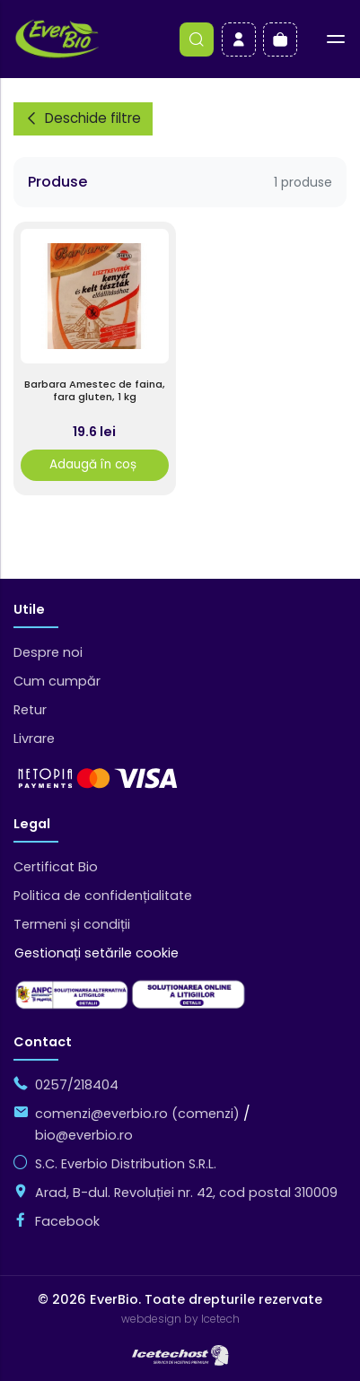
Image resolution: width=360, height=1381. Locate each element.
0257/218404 (77, 1085)
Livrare (34, 738)
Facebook (67, 1221)
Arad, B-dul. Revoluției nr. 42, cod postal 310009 (186, 1193)
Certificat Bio (55, 867)
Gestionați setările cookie (96, 953)
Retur (30, 710)
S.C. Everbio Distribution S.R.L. (125, 1164)
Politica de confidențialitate (102, 896)
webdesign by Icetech (180, 1318)
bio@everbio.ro (84, 1135)
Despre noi (48, 652)
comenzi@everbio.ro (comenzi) (137, 1114)
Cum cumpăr (57, 681)
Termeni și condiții (71, 924)
